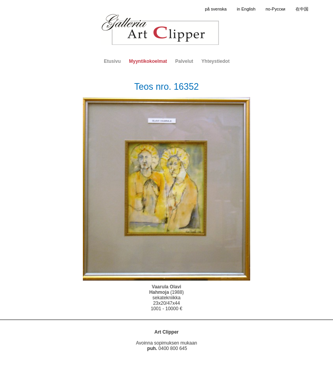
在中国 (301, 9)
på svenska (216, 9)
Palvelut (184, 61)
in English (246, 9)
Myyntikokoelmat (148, 61)
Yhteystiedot (215, 61)
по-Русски (275, 9)
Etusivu (112, 61)
